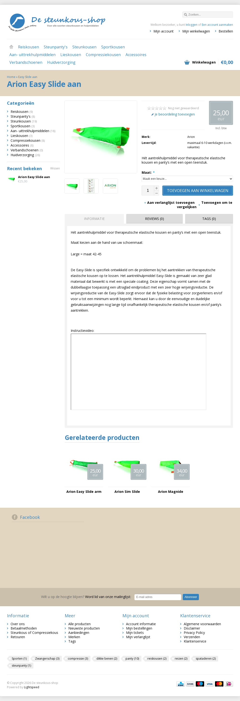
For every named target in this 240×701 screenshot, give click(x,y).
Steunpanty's (56, 47)
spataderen (206, 658)
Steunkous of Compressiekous (34, 632)
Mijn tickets (135, 632)
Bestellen (226, 31)
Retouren (18, 637)
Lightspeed (31, 687)
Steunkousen (84, 47)
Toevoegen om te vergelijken (204, 204)
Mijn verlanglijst (138, 637)
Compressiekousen (103, 54)
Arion (191, 137)
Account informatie (141, 624)
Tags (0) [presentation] (209, 218)
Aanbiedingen (78, 632)
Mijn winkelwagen (196, 31)
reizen (181, 658)
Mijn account (163, 31)
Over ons (18, 624)
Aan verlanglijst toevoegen (170, 202)
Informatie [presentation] (94, 218)
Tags (72, 641)
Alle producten (79, 624)
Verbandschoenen (25, 62)
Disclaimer (192, 628)
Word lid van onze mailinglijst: (86, 596)
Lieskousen (70, 54)
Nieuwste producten (84, 628)
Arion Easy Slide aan (34, 177)
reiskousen (156, 658)
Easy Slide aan (27, 77)
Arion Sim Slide (127, 491)
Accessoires (136, 54)
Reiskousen (28, 47)
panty (132, 658)
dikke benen (106, 658)
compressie (78, 658)
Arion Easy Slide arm (83, 491)
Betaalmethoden (24, 628)
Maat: (148, 172)
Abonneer (190, 597)
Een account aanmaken (217, 25)
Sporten (19, 658)
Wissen (55, 168)
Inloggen (191, 25)
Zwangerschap (47, 658)
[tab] (93, 219)
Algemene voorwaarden (202, 624)
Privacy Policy (194, 632)
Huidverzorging (61, 62)
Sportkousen (113, 47)
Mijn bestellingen (139, 628)
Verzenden (192, 637)
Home (11, 47)
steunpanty (21, 665)
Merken (74, 637)
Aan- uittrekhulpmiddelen (32, 54)
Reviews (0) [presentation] (154, 218)
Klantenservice (195, 641)
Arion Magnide (170, 491)
